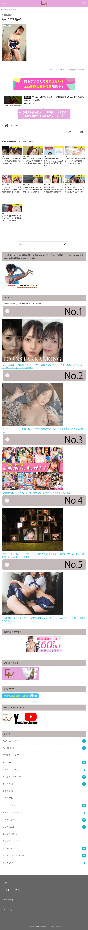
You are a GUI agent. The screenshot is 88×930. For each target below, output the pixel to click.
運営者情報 (8, 900)
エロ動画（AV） (12, 777)
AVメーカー (10, 741)
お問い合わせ (9, 910)
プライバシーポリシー (13, 890)
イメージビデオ (11, 770)
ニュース (9, 820)
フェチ (8, 827)
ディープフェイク (12, 813)
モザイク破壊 (10, 834)
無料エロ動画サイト (13, 856)
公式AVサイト (11, 848)
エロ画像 (8, 791)
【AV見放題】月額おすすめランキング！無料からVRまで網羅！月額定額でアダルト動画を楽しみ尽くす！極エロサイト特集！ (44, 554)
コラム (8, 798)
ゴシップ (9, 805)
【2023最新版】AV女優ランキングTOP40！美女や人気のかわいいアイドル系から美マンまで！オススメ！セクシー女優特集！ (42, 365)
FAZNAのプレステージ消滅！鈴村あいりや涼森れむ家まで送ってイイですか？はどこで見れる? (42, 429)
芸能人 (8, 863)
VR (7, 762)
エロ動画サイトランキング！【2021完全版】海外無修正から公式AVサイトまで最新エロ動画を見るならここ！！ (43, 618)
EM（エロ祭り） (42, 926)
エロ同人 (8, 784)
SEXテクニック (11, 755)
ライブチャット (11, 841)
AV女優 (8, 748)
